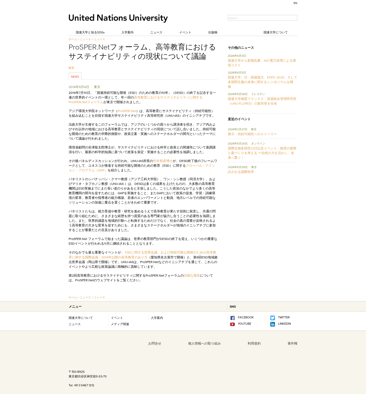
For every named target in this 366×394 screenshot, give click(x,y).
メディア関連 (120, 324)
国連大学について (276, 32)
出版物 (212, 32)
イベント (185, 32)
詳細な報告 (192, 275)
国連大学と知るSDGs (90, 32)
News (75, 76)
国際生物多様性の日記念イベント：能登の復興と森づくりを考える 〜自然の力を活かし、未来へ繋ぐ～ (262, 153)
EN (295, 3)
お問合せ (154, 343)
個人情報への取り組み (204, 343)
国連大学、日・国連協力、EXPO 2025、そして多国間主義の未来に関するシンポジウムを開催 (262, 82)
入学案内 (127, 32)
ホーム (73, 39)
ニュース (156, 32)
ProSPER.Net (127, 111)
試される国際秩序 (241, 171)
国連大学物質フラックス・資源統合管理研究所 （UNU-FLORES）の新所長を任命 (262, 101)
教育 (71, 68)
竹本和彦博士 (163, 160)
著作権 (292, 343)
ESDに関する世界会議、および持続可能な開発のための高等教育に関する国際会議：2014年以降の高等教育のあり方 (142, 255)
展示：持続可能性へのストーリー (252, 134)
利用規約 (254, 343)
